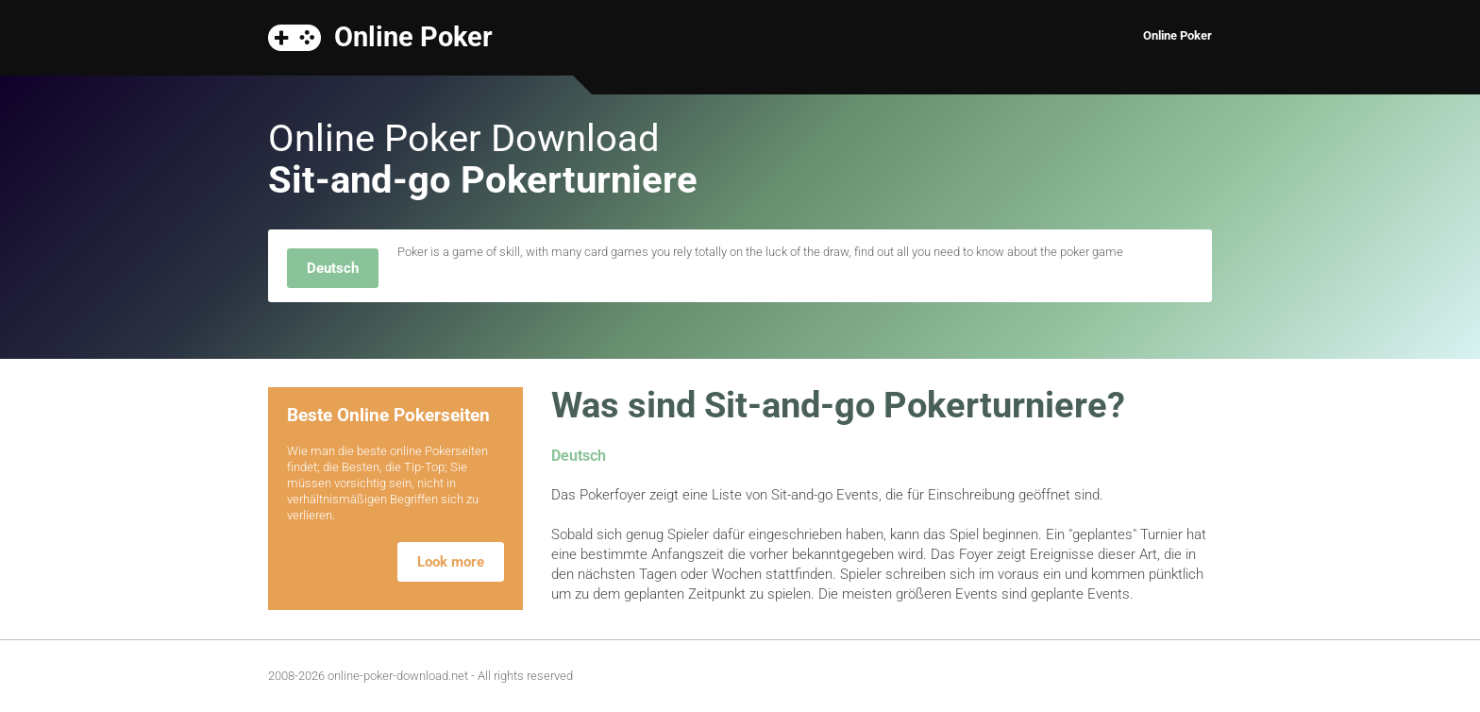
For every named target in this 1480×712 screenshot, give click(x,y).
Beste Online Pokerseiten (388, 415)
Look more (450, 561)
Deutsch (333, 268)
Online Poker (413, 36)
